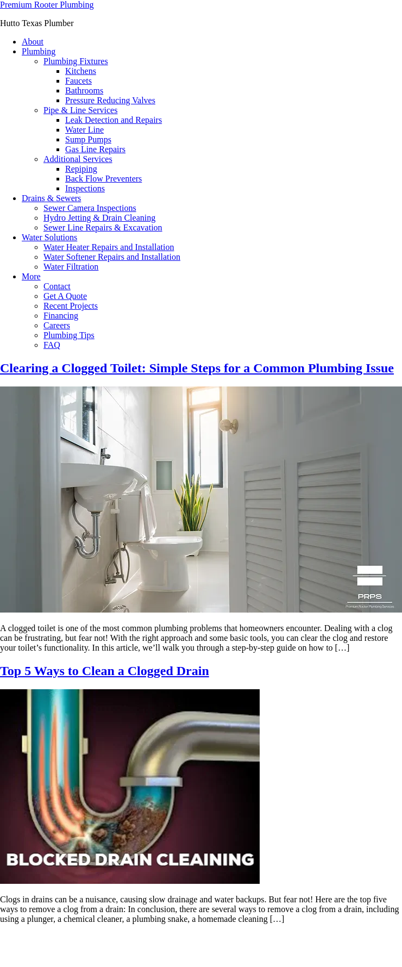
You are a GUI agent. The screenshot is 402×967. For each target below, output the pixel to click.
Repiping (81, 168)
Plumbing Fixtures (75, 61)
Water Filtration (70, 266)
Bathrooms (84, 90)
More (31, 276)
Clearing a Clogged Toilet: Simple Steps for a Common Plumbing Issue (197, 368)
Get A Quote (65, 296)
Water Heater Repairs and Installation (108, 247)
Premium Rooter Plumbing (46, 4)
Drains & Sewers (51, 198)
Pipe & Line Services (80, 110)
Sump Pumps (88, 139)
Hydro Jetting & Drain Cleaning (99, 217)
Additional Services (77, 159)
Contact (57, 286)
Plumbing (38, 51)
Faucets (78, 80)
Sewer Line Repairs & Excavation (102, 227)
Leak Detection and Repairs (113, 119)
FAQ (51, 345)
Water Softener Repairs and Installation (111, 256)
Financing (60, 315)
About (32, 41)
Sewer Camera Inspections (89, 208)
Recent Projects (70, 305)
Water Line (84, 129)
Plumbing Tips (69, 335)
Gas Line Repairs (95, 149)
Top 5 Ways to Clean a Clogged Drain (104, 671)
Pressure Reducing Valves (110, 100)
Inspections (85, 188)
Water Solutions (49, 237)
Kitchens (80, 71)
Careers (56, 325)
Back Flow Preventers (103, 178)
